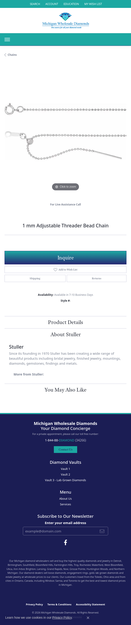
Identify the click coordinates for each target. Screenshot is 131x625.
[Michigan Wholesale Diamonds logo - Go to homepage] (65, 20)
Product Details (65, 322)
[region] (65, 131)
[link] (71, 4)
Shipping (35, 278)
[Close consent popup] (88, 617)
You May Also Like (65, 389)
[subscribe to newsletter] (102, 531)
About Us (65, 499)
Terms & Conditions (59, 604)
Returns (96, 278)
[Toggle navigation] (7, 39)
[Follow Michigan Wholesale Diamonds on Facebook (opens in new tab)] (65, 542)
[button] (34, 4)
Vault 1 (65, 469)
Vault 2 (65, 474)
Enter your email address (65, 522)
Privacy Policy (34, 604)
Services (65, 504)
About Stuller (65, 334)
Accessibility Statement (90, 604)
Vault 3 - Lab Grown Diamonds (65, 480)
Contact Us (65, 449)
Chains (12, 55)
